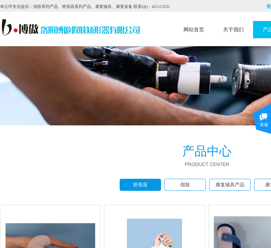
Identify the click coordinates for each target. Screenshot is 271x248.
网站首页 (193, 29)
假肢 (185, 184)
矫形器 (140, 184)
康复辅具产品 (229, 184)
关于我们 (233, 29)
